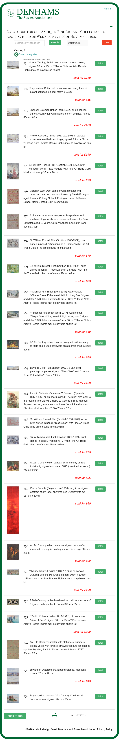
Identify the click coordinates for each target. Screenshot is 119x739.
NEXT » (80, 715)
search (55, 42)
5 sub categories (25, 54)
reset (107, 42)
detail (100, 63)
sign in (108, 8)
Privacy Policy (104, 729)
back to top (15, 716)
